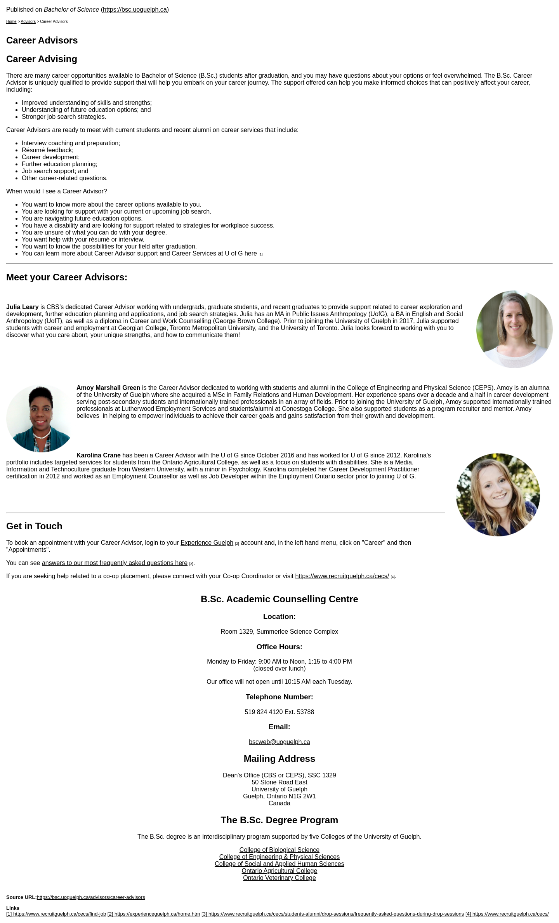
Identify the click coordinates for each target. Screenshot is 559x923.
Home (11, 21)
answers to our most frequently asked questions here (114, 563)
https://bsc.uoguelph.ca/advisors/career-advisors (91, 897)
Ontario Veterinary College (279, 877)
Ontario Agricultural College (280, 870)
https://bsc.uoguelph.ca (135, 9)
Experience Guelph (207, 542)
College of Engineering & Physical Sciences (279, 856)
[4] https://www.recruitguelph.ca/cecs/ (507, 914)
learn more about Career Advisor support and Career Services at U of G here (151, 253)
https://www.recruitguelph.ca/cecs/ (342, 576)
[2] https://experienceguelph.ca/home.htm (154, 914)
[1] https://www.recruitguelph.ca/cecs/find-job (56, 914)
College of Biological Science (279, 850)
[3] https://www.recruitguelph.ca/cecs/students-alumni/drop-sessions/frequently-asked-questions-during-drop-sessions (332, 914)
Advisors (28, 21)
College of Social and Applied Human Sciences (279, 863)
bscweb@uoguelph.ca (279, 742)
